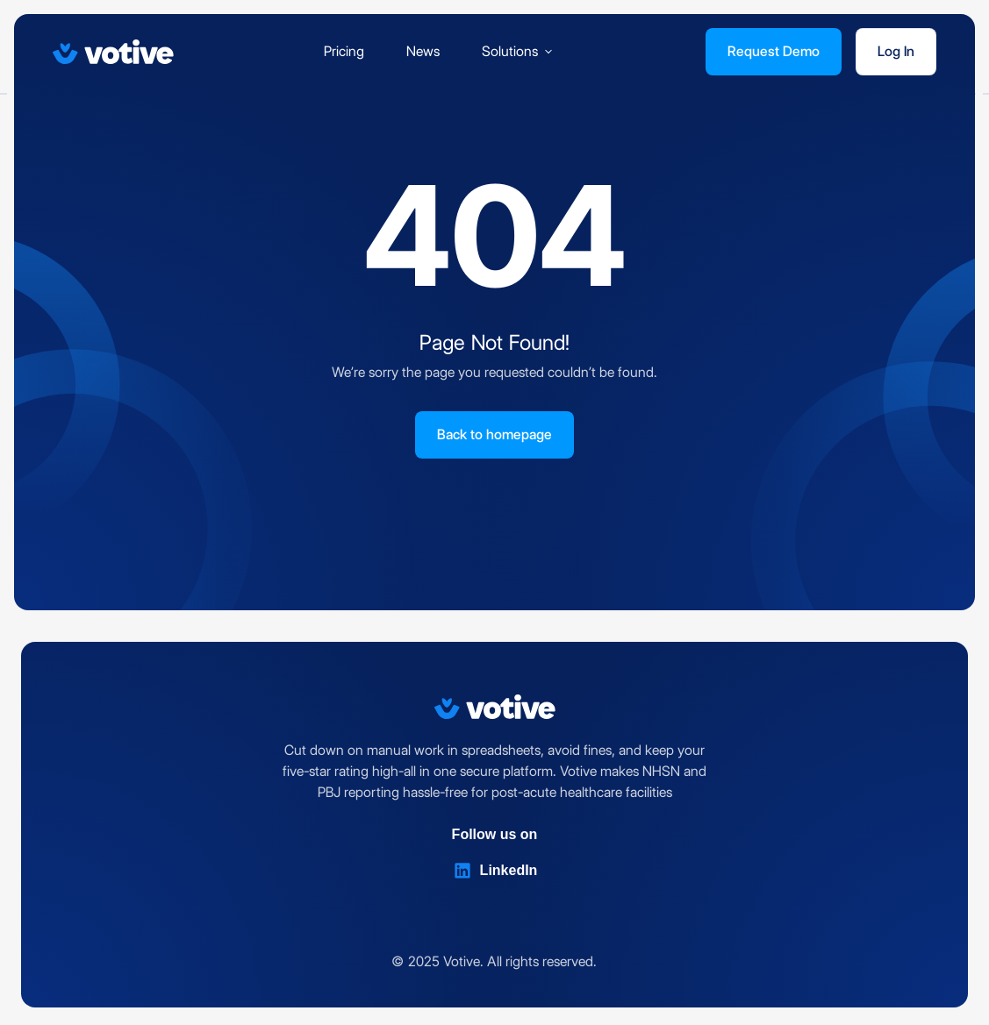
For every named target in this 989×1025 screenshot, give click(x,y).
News (423, 52)
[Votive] (113, 51)
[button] (518, 51)
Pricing (344, 52)
